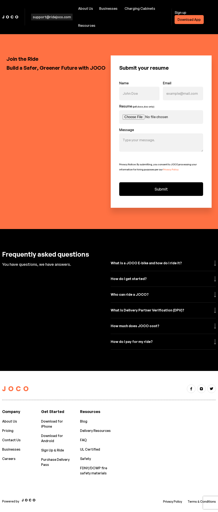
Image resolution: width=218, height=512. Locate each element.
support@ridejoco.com (52, 17)
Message (126, 130)
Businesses (108, 8)
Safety (85, 459)
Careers (9, 459)
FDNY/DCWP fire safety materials (93, 470)
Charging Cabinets (140, 8)
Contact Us (11, 440)
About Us (9, 421)
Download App (189, 19)
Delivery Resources (95, 431)
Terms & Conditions (202, 501)
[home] (10, 17)
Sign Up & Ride (52, 450)
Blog (83, 421)
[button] (86, 8)
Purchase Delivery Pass (55, 462)
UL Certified (90, 449)
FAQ (83, 440)
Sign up (180, 12)
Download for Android (52, 438)
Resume (136, 106)
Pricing (7, 431)
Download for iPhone (52, 424)
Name (124, 83)
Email (167, 83)
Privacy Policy (171, 169)
